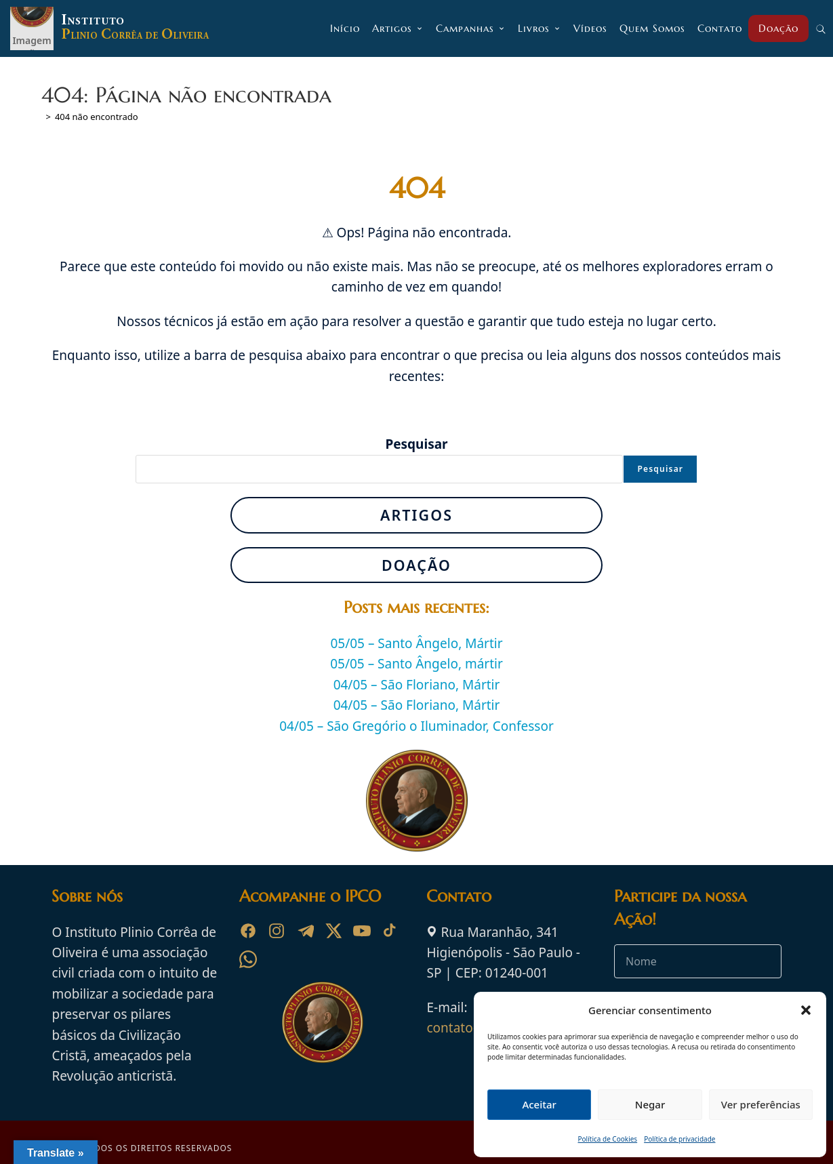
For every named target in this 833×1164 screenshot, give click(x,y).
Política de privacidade (679, 1139)
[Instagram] (276, 931)
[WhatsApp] (248, 959)
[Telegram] (305, 931)
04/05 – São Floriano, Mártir (416, 685)
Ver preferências (760, 1104)
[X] (333, 931)
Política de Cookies (608, 1139)
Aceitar (539, 1104)
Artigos (416, 515)
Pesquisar (416, 444)
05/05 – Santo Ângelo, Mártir (416, 643)
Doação (416, 565)
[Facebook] (248, 931)
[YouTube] (362, 931)
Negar (650, 1104)
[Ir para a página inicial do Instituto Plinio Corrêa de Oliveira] (322, 1021)
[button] (806, 1010)
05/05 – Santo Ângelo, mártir (416, 664)
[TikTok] (390, 931)
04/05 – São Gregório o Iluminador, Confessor (416, 726)
